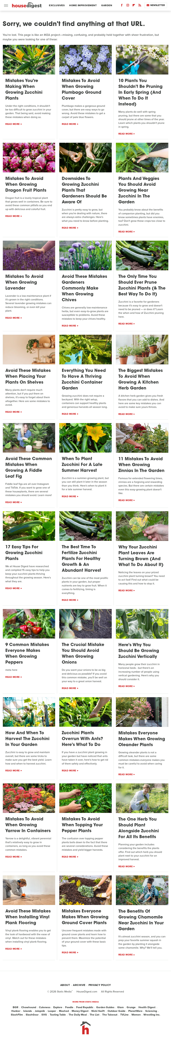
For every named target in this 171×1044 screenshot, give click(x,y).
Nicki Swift (98, 1011)
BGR (15, 1007)
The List (94, 1014)
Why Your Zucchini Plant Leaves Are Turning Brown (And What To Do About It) (140, 556)
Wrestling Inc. (151, 1014)
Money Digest (80, 1011)
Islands (27, 1011)
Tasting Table (58, 1014)
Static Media (64, 991)
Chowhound (28, 1007)
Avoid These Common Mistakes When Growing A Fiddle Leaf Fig (28, 468)
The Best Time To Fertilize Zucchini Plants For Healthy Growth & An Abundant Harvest (81, 559)
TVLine (124, 1014)
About (65, 985)
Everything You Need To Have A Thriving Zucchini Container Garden (84, 379)
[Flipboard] (133, 6)
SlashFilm (17, 1014)
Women (136, 1014)
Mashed (64, 1011)
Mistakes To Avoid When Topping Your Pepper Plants (82, 825)
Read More (12, 124)
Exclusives (57, 5)
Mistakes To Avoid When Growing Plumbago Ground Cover (81, 90)
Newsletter (156, 5)
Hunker (15, 1011)
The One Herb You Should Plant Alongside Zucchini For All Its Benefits (138, 828)
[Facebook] (121, 6)
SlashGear (32, 1014)
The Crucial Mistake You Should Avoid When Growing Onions (83, 654)
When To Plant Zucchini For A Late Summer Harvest (82, 465)
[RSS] (139, 6)
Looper (52, 1011)
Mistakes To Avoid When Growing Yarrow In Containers (28, 825)
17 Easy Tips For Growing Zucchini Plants (23, 553)
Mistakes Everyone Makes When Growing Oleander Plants (141, 739)
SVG (44, 1014)
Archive (79, 985)
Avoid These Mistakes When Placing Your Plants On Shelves (28, 377)
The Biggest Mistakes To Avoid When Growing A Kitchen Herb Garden (140, 379)
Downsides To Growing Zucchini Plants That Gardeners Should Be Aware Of (84, 190)
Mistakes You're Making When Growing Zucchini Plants (23, 90)
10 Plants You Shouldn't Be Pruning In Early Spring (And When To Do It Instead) (140, 92)
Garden (106, 5)
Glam (120, 1007)
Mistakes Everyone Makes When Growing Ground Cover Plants (85, 917)
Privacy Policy (100, 985)
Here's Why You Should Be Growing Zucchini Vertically (138, 651)
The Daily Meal (78, 1014)
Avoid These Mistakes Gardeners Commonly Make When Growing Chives (84, 288)
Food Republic (84, 1007)
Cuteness (44, 1007)
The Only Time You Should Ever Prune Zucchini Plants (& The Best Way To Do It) (141, 285)
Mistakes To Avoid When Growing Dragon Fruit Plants (25, 185)
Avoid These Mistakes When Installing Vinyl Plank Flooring (28, 917)
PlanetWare (135, 1011)
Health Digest (146, 1007)
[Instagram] (127, 6)
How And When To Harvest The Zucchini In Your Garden (27, 739)
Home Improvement (83, 5)
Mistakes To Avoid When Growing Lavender (24, 283)
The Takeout (109, 1014)
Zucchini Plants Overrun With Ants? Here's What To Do (82, 739)
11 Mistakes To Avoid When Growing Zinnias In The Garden (141, 465)
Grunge (131, 1007)
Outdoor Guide (116, 1011)
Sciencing (151, 1011)
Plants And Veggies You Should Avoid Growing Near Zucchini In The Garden (138, 190)
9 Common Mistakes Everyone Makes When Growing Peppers (27, 654)
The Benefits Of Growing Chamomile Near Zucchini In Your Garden (141, 920)
